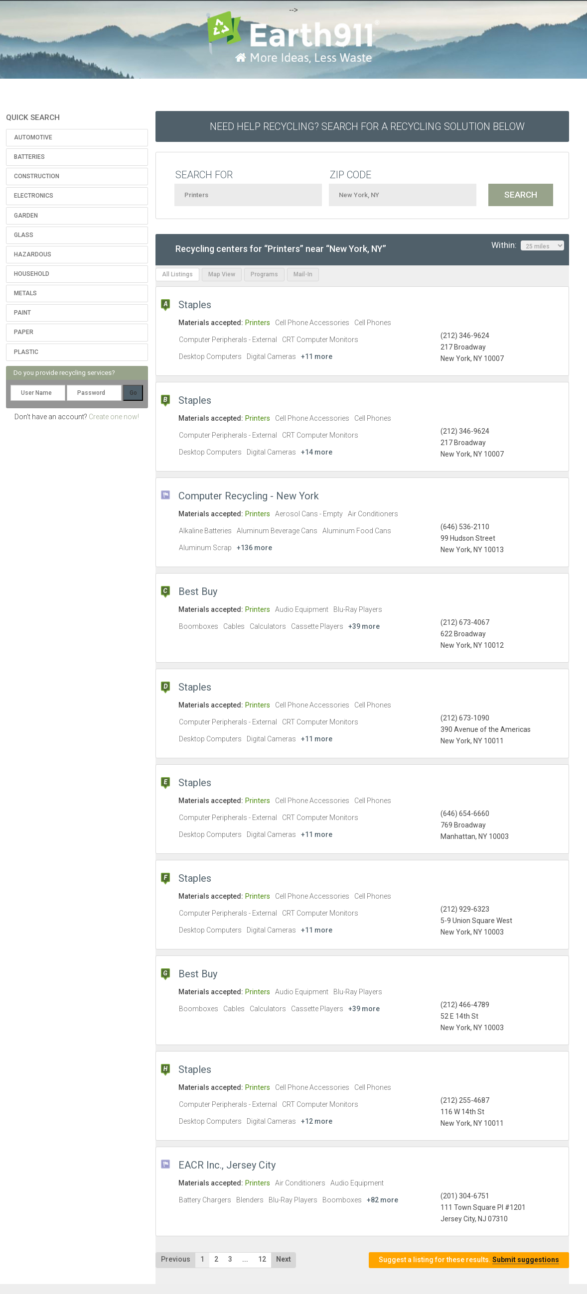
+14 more (316, 452)
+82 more (382, 1200)
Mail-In (303, 274)
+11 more (316, 356)
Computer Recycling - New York (248, 496)
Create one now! (114, 417)
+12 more (316, 1121)
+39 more (364, 626)
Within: (527, 245)
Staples (194, 305)
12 (262, 1259)
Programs (264, 274)
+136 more (254, 548)
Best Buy (197, 591)
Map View (221, 274)
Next (283, 1259)
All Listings (177, 274)
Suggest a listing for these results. (469, 1260)
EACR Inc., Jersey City (227, 1165)
